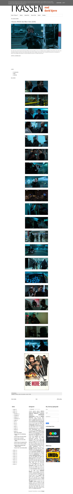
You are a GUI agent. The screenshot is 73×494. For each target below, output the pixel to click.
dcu (35, 425)
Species (36, 475)
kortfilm (43, 448)
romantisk (35, 468)
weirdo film (31, 487)
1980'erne (31, 413)
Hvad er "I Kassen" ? (14, 15)
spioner (40, 475)
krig (29, 449)
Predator (38, 465)
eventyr (39, 430)
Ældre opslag (59, 399)
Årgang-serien (38, 488)
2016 (14, 461)
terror (35, 480)
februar (15, 429)
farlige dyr (37, 431)
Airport (35, 417)
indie (34, 441)
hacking (40, 438)
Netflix (36, 456)
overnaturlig (34, 463)
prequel (41, 465)
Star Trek (41, 476)
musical (41, 454)
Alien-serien (39, 417)
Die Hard (30, 426)
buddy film (37, 423)
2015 (14, 462)
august (15, 420)
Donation (43, 15)
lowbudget (38, 450)
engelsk (34, 430)
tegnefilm (32, 480)
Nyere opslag (13, 399)
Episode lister (27, 15)
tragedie (34, 482)
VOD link (15, 75)
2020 (14, 454)
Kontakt (39, 15)
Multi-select (31, 409)
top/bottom (30, 482)
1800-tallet (34, 411)
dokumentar (31, 428)
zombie (34, 488)
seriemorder (42, 471)
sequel (37, 471)
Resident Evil (42, 466)
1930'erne (42, 411)
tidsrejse (35, 481)
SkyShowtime (35, 474)
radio (43, 465)
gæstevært (36, 438)
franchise (38, 433)
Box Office (33, 423)
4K (39, 416)
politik (38, 464)
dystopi (30, 429)
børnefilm (41, 423)
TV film (42, 482)
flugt (42, 432)
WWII (37, 487)
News (38, 456)
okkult (30, 457)
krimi (31, 449)
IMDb (14, 73)
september (16, 418)
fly (43, 432)
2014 (14, 464)
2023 (14, 450)
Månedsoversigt (36, 455)
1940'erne (30, 412)
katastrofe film (31, 447)
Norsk (41, 456)
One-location (23, 394)
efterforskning (34, 429)
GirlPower (42, 436)
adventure (31, 417)
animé (43, 418)
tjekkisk (41, 481)
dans (29, 425)
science (37, 470)
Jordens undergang (37, 445)
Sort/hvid (30, 475)
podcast (33, 464)
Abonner (21, 15)
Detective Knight (41, 425)
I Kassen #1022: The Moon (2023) (20, 436)
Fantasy (33, 431)
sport (34, 476)
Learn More (58, 2)
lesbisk (41, 449)
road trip (41, 467)
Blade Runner (36, 422)
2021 (14, 453)
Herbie (41, 439)
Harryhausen (31, 439)
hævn (37, 440)
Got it (63, 2)
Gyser (43, 437)
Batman (30, 422)
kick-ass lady (36, 447)
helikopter (37, 439)
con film (40, 424)
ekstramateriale (31, 430)
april (15, 426)
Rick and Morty (35, 467)
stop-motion (35, 477)
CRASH (43, 424)
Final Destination (37, 432)
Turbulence (39, 482)
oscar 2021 (42, 461)
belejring (32, 422)
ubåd (36, 483)
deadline (37, 425)
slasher (41, 474)
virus (32, 486)
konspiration (35, 448)
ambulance (39, 418)
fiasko (30, 432)
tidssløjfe (38, 481)
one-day (43, 457)
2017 (14, 459)
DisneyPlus (42, 426)
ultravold (42, 483)
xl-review (40, 487)
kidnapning (40, 447)
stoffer (32, 477)
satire (34, 470)
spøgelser (37, 476)
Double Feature (35, 428)
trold (36, 482)
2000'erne (31, 414)
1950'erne (34, 412)
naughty (43, 455)
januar (15, 431)
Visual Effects (35, 486)
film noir (32, 432)
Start (36, 399)
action (20, 394)
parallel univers (39, 463)
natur (41, 455)
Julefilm (30, 446)
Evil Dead (42, 430)
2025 (14, 411)
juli (14, 421)
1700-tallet (30, 411)
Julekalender (35, 446)
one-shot (27, 394)
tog (43, 481)
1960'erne (38, 412)
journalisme (42, 445)
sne (43, 474)
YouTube (32, 488)
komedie (31, 448)
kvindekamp (34, 449)
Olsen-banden (39, 457)
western (34, 487)
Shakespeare (31, 473)
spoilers (30, 476)
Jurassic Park (41, 446)
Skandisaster (35, 473)
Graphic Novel (38, 437)
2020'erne (16, 394)
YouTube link (15, 72)
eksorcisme (42, 429)
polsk (40, 464)
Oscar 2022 (31, 462)
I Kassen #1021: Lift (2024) (19, 438)
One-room (35, 458)
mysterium (31, 455)
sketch (41, 473)
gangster (36, 436)
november (16, 415)
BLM (39, 422)
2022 (14, 451)
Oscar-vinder (42, 462)
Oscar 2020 (37, 461)
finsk (40, 432)
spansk (34, 475)
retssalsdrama (31, 467)
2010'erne (41, 414)
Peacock (43, 463)
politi (35, 464)
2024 (14, 412)
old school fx (33, 457)
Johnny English (31, 445)
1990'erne (36, 413)
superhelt (42, 477)
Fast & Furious (41, 431)
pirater (30, 464)
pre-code (35, 465)
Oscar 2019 (33, 461)
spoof (33, 476)
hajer (43, 438)
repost (39, 466)
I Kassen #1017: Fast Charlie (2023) (20, 447)
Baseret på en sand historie (38, 421)
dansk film (32, 425)
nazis (30, 456)
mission (42, 453)
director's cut (38, 426)
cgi (43, 423)
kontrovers (39, 448)
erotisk (37, 430)
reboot (33, 466)
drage (39, 428)
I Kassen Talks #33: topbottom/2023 (20, 442)
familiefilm (30, 431)
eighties (39, 429)
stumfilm (39, 477)
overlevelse (30, 463)
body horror (42, 422)
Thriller (30, 394)
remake (36, 466)
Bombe (30, 423)
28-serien (36, 416)
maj (15, 424)
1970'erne (42, 412)
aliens (43, 417)
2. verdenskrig (41, 413)
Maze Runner (31, 453)
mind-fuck (39, 453)
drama (42, 428)
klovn (43, 447)
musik (43, 454)
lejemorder (37, 449)
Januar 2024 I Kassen (18, 432)
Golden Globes (31, 437)
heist (34, 439)
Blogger (43, 491)
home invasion (34, 440)
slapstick (38, 474)
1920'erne (38, 411)
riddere (39, 467)
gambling (33, 436)
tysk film (33, 483)
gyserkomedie (31, 438)
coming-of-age (31, 424)
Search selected (37, 409)
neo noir (32, 456)
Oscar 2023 (37, 462)
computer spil (36, 424)
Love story (34, 450)
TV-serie (30, 483)
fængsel (30, 436)
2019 (14, 456)
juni (15, 423)
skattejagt (38, 473)
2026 (14, 409)
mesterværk (36, 453)
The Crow (42, 480)
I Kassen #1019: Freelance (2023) (20, 443)
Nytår (43, 456)
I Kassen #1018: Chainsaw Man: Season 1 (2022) (19, 446)
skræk (32, 474)
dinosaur (34, 426)
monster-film (36, 454)
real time (30, 466)
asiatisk (34, 419)
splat (43, 475)
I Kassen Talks (33, 15)
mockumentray (31, 454)
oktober (15, 417)
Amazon (35, 418)
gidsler (40, 436)
